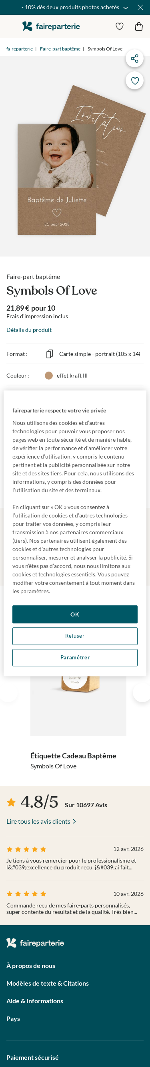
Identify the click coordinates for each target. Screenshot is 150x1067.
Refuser (74, 636)
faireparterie (51, 26)
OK (74, 614)
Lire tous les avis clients (38, 821)
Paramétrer (75, 658)
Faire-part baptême (60, 49)
